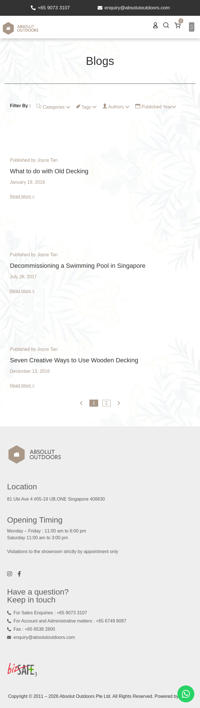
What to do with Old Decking (49, 171)
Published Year (155, 106)
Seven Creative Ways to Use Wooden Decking (74, 360)
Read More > (22, 196)
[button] (191, 27)
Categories (53, 106)
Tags (86, 106)
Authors (116, 106)
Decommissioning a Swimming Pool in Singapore (77, 265)
